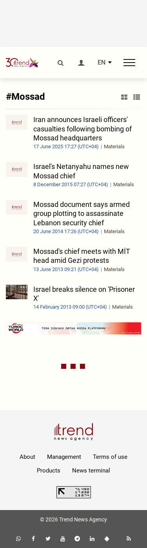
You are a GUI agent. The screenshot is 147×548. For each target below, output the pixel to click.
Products (48, 470)
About (27, 456)
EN (101, 62)
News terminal (91, 470)
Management (64, 456)
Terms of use (110, 456)
